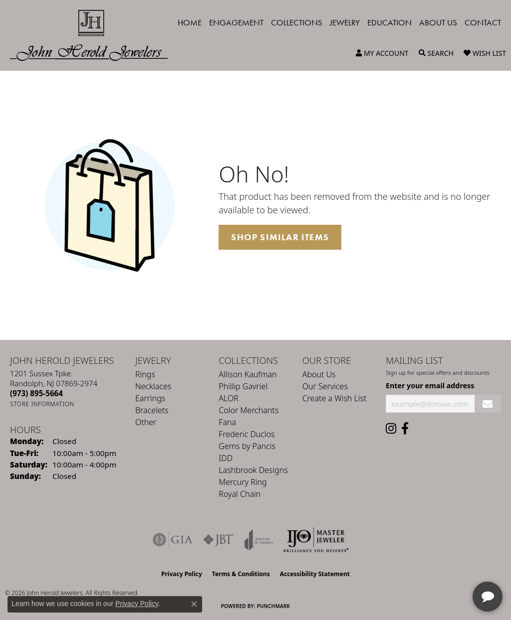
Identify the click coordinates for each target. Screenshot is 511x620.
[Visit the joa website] (259, 539)
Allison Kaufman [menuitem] (247, 374)
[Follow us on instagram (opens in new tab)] (391, 429)
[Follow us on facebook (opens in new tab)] (405, 429)
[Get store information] (42, 404)
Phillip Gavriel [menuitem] (243, 386)
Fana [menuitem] (227, 422)
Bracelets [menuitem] (152, 410)
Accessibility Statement (315, 574)
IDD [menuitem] (226, 458)
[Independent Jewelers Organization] (315, 539)
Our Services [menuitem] (325, 386)
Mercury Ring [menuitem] (242, 481)
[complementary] (438, 565)
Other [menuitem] (145, 422)
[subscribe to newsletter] (488, 404)
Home (190, 22)
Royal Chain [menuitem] (239, 493)
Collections (296, 22)
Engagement (236, 22)
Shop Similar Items (280, 237)
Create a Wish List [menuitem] (334, 398)
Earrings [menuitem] (150, 398)
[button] (382, 53)
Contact (483, 22)
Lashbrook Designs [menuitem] (253, 470)
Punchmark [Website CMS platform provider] (273, 606)
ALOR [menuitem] (229, 398)
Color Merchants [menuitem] (248, 410)
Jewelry (345, 22)
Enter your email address (430, 385)
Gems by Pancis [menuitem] (247, 446)
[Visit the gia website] (173, 539)
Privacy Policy (181, 574)
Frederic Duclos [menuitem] (246, 434)
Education (389, 22)
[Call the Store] (36, 393)
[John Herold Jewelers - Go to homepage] (94, 35)
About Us (438, 22)
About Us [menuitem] (319, 374)
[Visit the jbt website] (219, 539)
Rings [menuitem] (145, 374)
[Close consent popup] (194, 604)
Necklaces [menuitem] (153, 386)
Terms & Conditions (241, 574)
